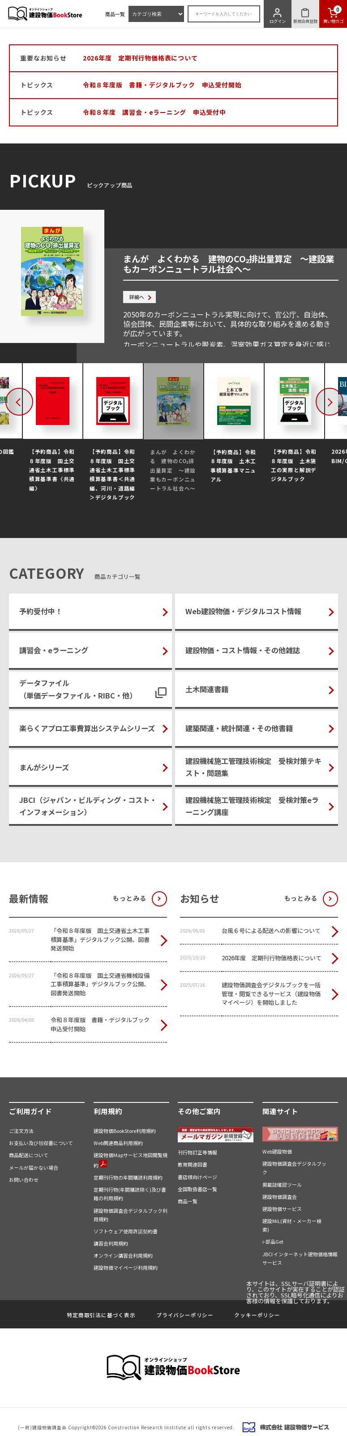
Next (340, 402)
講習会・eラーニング (53, 650)
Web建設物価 (277, 1151)
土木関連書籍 (206, 689)
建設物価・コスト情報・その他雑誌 (242, 650)
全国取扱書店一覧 (197, 1189)
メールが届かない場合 (33, 1167)
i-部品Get (272, 1241)
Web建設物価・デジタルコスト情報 (243, 611)
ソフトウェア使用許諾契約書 (126, 1231)
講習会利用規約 (111, 1243)
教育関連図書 (192, 1164)
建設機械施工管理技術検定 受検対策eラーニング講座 (252, 805)
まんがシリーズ (44, 767)
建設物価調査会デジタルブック (294, 1168)
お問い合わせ (24, 1179)
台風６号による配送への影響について (271, 930)
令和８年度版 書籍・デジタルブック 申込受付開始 (162, 84)
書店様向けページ (197, 1176)
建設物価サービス (282, 1208)
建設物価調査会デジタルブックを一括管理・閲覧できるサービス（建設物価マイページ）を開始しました (271, 993)
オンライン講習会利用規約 (123, 1255)
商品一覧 (115, 13)
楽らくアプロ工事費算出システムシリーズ (87, 728)
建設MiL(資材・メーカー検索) (291, 1225)
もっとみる (129, 898)
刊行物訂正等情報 (197, 1152)
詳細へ (136, 296)
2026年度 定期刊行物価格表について (140, 57)
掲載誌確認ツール (282, 1184)
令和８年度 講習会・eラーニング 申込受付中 (154, 112)
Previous (30, 402)
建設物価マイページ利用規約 (126, 1267)
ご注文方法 (21, 1130)
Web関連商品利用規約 (118, 1142)
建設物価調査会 (279, 1196)
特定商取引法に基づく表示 (101, 1315)
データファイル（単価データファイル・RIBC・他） (78, 688)
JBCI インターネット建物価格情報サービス (300, 1258)
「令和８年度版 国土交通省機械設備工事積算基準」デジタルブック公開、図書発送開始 (100, 984)
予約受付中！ (40, 611)
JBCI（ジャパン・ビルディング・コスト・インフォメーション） (88, 805)
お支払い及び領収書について (41, 1142)
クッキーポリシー (257, 1315)
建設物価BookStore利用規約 (125, 1130)
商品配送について (28, 1154)
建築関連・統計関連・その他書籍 (239, 728)
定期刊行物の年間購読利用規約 (128, 1177)
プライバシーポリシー (185, 1315)
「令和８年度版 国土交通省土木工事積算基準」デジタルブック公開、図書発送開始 (100, 939)
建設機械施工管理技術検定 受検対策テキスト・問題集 (253, 766)
